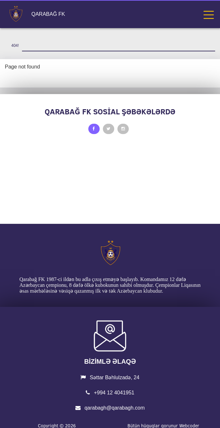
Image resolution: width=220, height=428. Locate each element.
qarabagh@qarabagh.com (110, 408)
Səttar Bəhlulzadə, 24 (110, 377)
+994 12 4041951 (110, 392)
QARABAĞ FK (48, 14)
